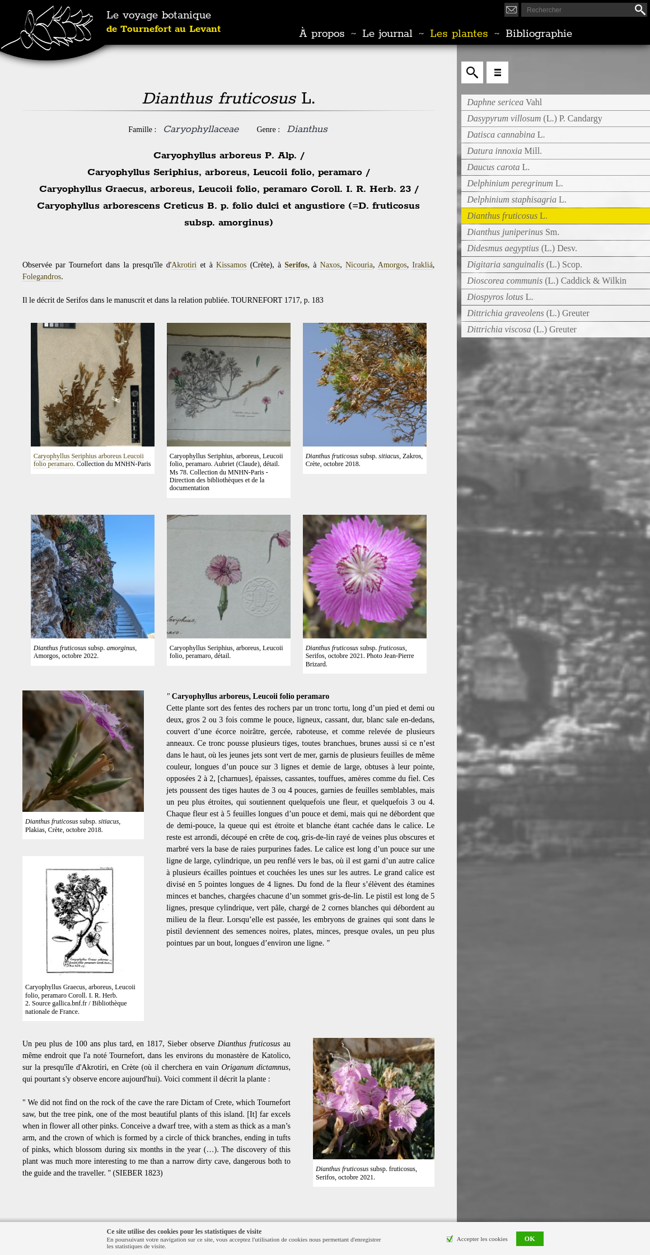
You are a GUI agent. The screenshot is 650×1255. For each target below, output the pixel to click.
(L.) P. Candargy (534, 118)
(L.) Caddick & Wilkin (546, 280)
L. (506, 134)
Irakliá (422, 265)
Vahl (504, 102)
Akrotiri (184, 265)
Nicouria (359, 265)
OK (530, 1239)
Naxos (330, 265)
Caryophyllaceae (201, 129)
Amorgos (392, 265)
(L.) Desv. (522, 248)
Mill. (504, 151)
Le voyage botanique (163, 22)
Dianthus (307, 129)
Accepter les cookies (482, 1238)
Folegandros (41, 276)
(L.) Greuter (528, 313)
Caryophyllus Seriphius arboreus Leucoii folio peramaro (89, 460)
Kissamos (231, 265)
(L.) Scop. (524, 264)
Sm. (513, 232)
